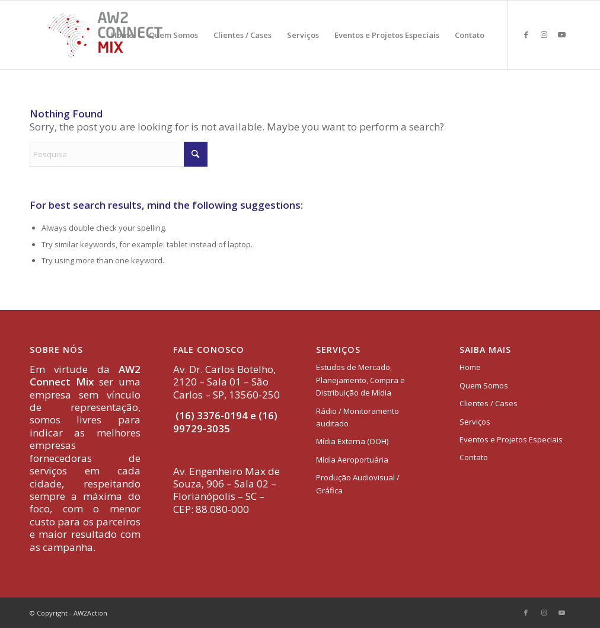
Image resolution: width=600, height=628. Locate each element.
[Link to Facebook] (526, 34)
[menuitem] (122, 35)
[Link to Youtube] (561, 34)
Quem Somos (483, 385)
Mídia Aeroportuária (352, 459)
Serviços (474, 421)
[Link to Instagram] (544, 34)
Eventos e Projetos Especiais (511, 439)
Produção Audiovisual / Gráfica (358, 483)
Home (470, 367)
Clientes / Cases (488, 403)
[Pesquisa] (119, 154)
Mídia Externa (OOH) (352, 441)
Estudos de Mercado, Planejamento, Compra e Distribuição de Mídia (360, 380)
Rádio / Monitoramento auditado (357, 417)
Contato (473, 457)
